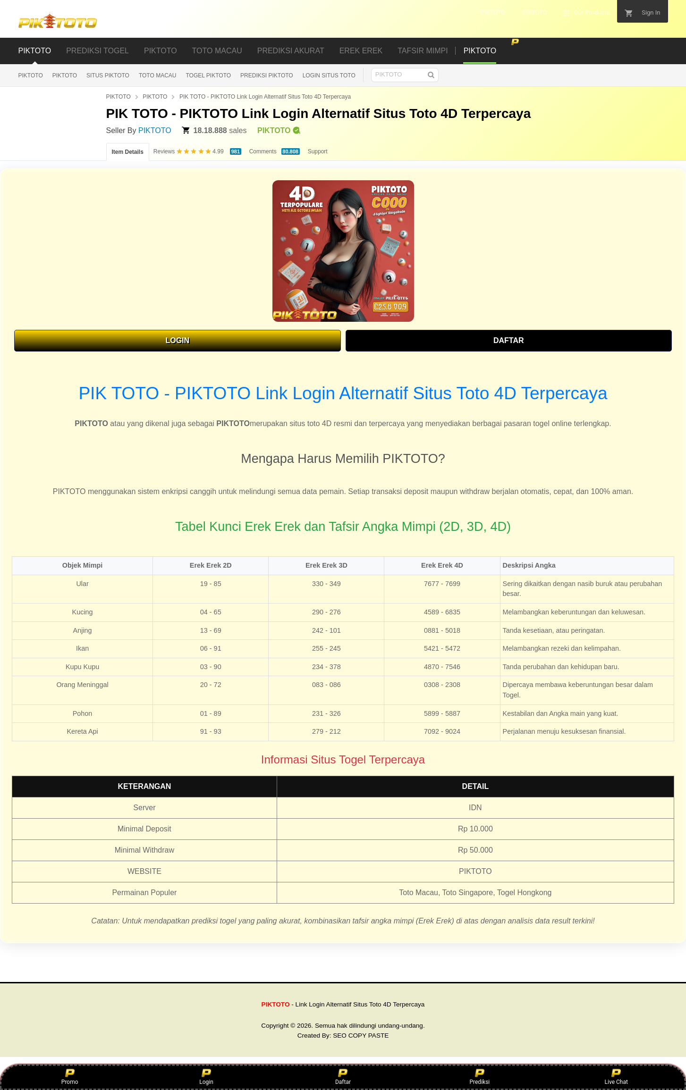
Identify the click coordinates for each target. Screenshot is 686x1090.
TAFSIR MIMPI (423, 51)
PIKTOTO (34, 51)
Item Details (128, 152)
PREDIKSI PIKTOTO (266, 75)
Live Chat (616, 1076)
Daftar (343, 1076)
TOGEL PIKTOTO (208, 75)
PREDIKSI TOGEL (97, 51)
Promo (69, 1076)
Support (318, 151)
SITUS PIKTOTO (107, 75)
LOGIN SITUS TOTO (329, 75)
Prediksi (479, 1076)
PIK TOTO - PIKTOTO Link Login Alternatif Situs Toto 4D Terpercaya (265, 96)
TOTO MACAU (217, 51)
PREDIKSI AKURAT (290, 51)
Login (206, 1076)
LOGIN (177, 340)
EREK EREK (361, 51)
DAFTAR (508, 340)
